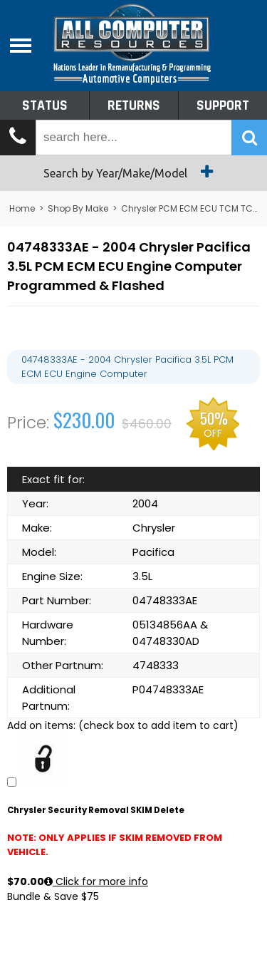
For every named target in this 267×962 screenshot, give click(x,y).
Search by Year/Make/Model (133, 172)
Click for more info (96, 881)
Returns (134, 105)
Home (22, 208)
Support (223, 105)
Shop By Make (78, 208)
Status (45, 105)
